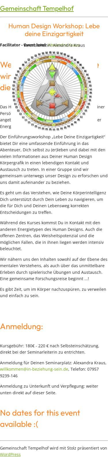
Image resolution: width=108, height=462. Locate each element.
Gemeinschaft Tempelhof (37, 8)
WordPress (10, 454)
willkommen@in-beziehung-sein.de (34, 369)
